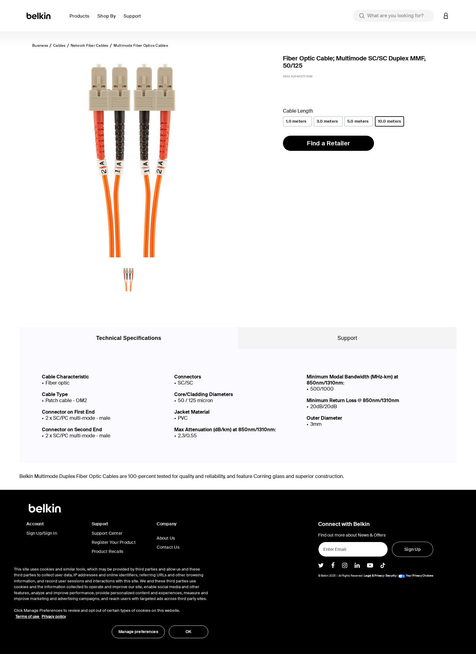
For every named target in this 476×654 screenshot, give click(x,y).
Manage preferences (138, 631)
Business (40, 45)
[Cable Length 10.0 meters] (389, 121)
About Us (166, 538)
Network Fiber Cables (89, 45)
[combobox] (393, 16)
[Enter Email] (353, 549)
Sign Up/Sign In (41, 533)
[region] (111, 599)
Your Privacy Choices (415, 576)
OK (188, 631)
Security (391, 576)
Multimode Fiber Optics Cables (141, 45)
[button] (81, 19)
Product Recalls (108, 551)
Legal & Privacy (374, 576)
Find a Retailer (328, 143)
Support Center (107, 533)
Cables (59, 45)
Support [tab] (347, 338)
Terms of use (27, 616)
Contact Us (168, 547)
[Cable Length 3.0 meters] (328, 121)
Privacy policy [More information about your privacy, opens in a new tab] (54, 616)
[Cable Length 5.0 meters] (358, 121)
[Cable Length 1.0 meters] (297, 121)
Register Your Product (114, 542)
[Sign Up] (412, 549)
